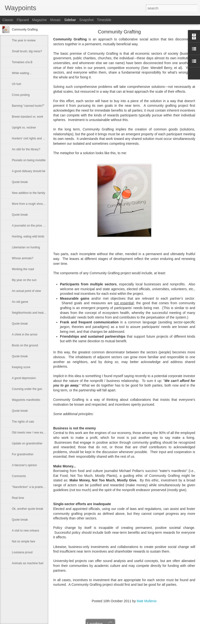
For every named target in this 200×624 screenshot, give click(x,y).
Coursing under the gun (27, 389)
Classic (7, 20)
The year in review (24, 40)
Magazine (39, 20)
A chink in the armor (24, 334)
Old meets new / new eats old (31, 432)
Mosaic (55, 20)
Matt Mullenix (146, 601)
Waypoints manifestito (26, 400)
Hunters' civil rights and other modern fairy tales (42, 138)
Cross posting (21, 95)
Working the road (23, 269)
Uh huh (16, 84)
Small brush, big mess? (27, 51)
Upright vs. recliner (24, 127)
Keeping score (21, 367)
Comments (19, 476)
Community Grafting (25, 29)
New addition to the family (28, 193)
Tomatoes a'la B (22, 62)
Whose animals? (22, 258)
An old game (20, 302)
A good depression (24, 378)
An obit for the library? (26, 149)
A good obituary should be (28, 171)
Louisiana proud (22, 552)
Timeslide (104, 20)
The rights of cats (23, 421)
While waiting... (21, 73)
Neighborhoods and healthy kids (32, 312)
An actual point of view (26, 291)
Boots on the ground (25, 345)
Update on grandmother (27, 443)
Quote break (20, 182)
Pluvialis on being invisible (28, 160)
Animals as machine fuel (27, 563)
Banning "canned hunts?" (28, 105)
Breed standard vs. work (27, 116)
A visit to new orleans (25, 530)
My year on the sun (24, 280)
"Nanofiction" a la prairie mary (31, 487)
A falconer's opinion (24, 465)
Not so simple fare (23, 541)
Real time (18, 498)
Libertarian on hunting (26, 247)
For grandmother (22, 454)
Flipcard (23, 20)
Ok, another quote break (27, 508)
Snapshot (86, 20)
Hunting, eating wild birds (28, 236)
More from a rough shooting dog (32, 203)
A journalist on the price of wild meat (35, 225)
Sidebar (70, 20)
